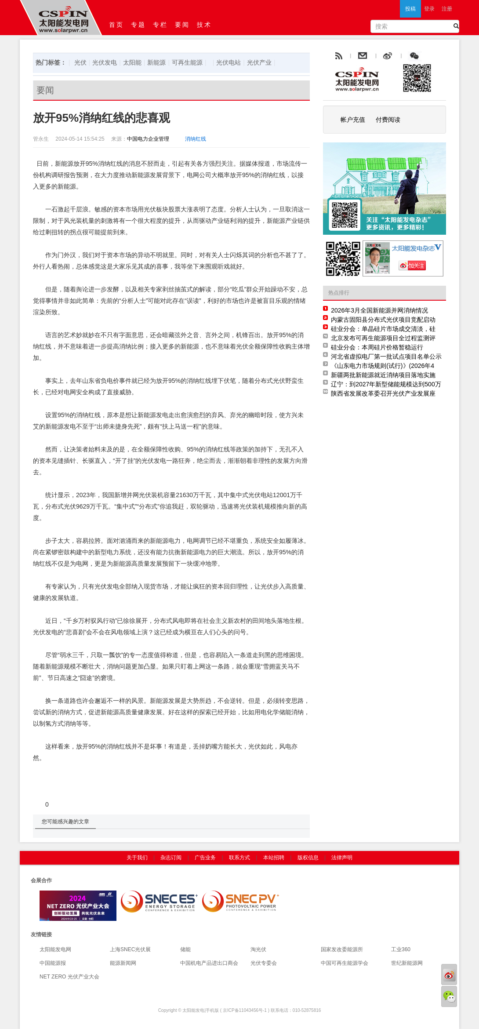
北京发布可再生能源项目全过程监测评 (383, 338)
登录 (429, 9)
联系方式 (239, 857)
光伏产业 (259, 62)
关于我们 (137, 857)
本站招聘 (273, 857)
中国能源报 (53, 963)
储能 (185, 949)
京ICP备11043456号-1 (245, 1010)
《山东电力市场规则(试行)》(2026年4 (382, 365)
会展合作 (41, 880)
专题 (138, 24)
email (384, 56)
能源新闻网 (123, 963)
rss (338, 56)
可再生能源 (187, 62)
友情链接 (41, 934)
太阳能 (132, 62)
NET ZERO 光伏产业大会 (69, 977)
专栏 (160, 24)
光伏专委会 (263, 963)
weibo (408, 56)
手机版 (212, 1010)
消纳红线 (195, 139)
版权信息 (308, 857)
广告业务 (205, 857)
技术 (204, 24)
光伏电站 (228, 62)
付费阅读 (388, 119)
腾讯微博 (434, 56)
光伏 (80, 62)
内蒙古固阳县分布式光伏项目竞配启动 (383, 319)
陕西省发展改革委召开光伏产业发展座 (383, 393)
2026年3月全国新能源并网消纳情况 (379, 310)
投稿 (410, 9)
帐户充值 (353, 119)
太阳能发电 (193, 1010)
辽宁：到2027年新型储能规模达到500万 (386, 384)
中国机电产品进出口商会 (209, 963)
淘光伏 (258, 949)
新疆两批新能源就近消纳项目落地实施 (383, 374)
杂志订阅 (170, 857)
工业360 (400, 949)
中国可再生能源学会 (344, 963)
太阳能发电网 (55, 949)
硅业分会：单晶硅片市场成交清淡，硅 (383, 328)
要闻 (182, 24)
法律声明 (341, 857)
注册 (447, 9)
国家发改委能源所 (342, 949)
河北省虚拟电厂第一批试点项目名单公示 (386, 356)
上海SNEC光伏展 (130, 949)
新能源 (156, 62)
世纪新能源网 (407, 963)
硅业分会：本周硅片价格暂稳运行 (377, 347)
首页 (116, 24)
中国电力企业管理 (148, 139)
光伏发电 (104, 62)
